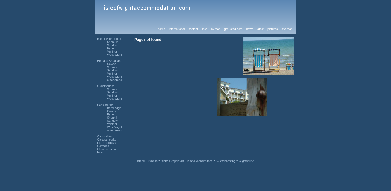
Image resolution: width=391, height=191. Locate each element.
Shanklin (112, 42)
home (161, 29)
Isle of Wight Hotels (109, 38)
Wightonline (246, 161)
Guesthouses (105, 86)
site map (286, 29)
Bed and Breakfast (109, 60)
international (177, 29)
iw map (215, 29)
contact (193, 29)
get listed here (233, 29)
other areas (114, 79)
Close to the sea (107, 149)
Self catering (105, 104)
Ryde (110, 48)
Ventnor (112, 51)
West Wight (114, 54)
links (204, 29)
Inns (100, 152)
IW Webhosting (225, 161)
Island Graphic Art (172, 161)
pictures (272, 29)
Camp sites (104, 136)
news (249, 29)
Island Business (147, 161)
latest (260, 29)
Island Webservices (199, 161)
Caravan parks (106, 139)
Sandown (113, 45)
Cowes (111, 64)
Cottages (103, 145)
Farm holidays (106, 142)
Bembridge (114, 108)
